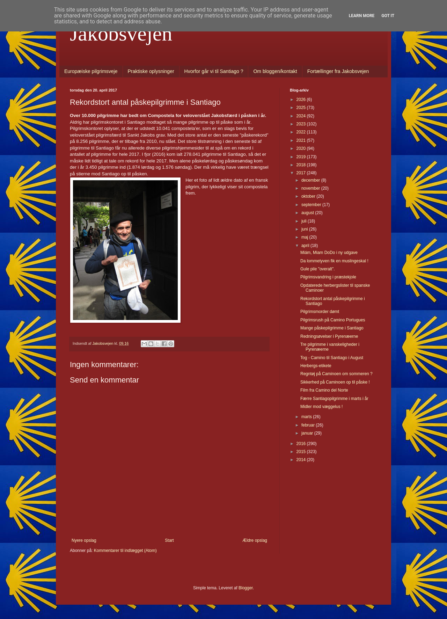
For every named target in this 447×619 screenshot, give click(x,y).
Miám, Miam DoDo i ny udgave (329, 252)
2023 (301, 124)
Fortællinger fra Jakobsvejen (338, 71)
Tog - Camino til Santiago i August (331, 357)
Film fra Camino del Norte (324, 390)
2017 (301, 172)
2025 (301, 107)
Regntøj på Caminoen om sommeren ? (336, 373)
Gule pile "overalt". (317, 269)
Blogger (246, 587)
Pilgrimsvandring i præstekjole (328, 277)
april (305, 245)
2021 (301, 140)
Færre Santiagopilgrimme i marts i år (334, 398)
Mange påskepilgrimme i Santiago (332, 328)
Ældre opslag (254, 540)
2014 (301, 459)
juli (304, 221)
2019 (301, 156)
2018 (301, 164)
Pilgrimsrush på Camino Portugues (332, 320)
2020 (301, 148)
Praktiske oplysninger (151, 71)
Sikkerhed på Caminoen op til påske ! (335, 382)
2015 (301, 451)
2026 (301, 99)
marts (307, 416)
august (308, 212)
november (311, 188)
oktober (308, 196)
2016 (301, 443)
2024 (301, 116)
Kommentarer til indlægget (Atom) (125, 550)
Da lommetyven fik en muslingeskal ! (334, 260)
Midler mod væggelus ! (321, 406)
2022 (301, 132)
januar (307, 433)
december (311, 180)
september (311, 204)
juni (305, 229)
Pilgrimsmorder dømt (319, 311)
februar (308, 425)
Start (169, 540)
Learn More (362, 15)
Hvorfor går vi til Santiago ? (213, 71)
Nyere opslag (84, 540)
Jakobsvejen (121, 33)
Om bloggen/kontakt (275, 71)
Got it (387, 15)
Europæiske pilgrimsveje (91, 71)
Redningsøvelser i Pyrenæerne (329, 336)
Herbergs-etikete (315, 365)
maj (305, 237)
